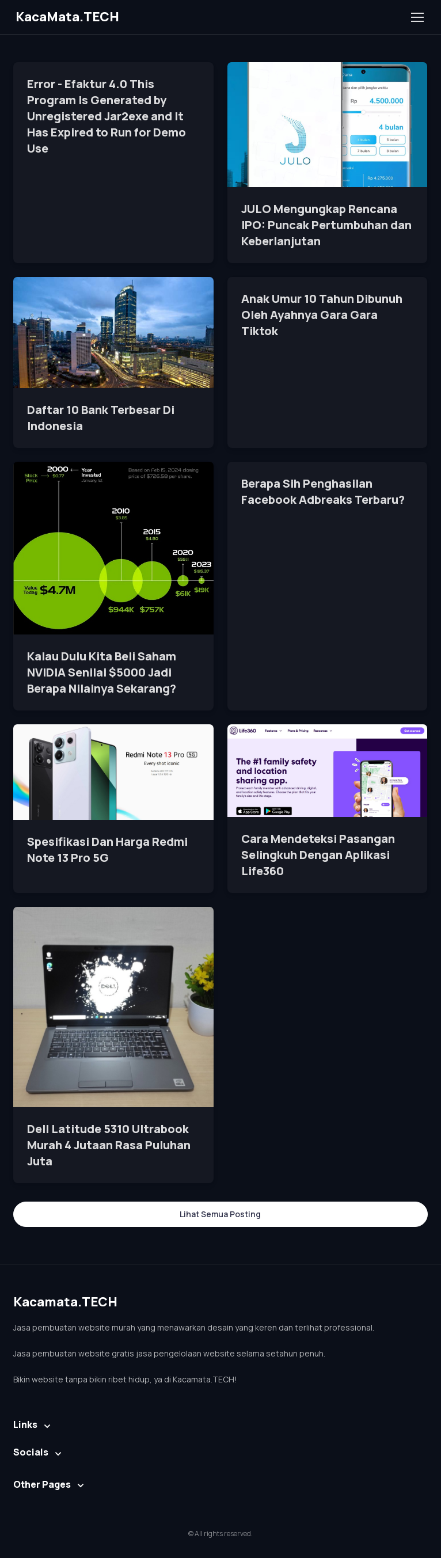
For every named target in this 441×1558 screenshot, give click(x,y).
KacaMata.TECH (67, 16)
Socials (30, 1452)
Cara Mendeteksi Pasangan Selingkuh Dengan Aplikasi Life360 (318, 855)
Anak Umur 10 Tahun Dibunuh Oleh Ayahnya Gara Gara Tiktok (321, 315)
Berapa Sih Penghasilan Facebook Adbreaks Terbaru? (323, 491)
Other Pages (42, 1484)
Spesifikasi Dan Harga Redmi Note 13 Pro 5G (107, 849)
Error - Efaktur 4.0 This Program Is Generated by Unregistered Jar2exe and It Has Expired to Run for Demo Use (106, 116)
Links (25, 1424)
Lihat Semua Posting (220, 1214)
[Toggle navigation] (416, 17)
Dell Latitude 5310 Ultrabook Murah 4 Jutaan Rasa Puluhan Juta (109, 1145)
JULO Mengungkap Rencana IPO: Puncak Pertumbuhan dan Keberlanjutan (326, 225)
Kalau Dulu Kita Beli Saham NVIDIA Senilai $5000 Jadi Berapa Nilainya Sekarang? (101, 672)
